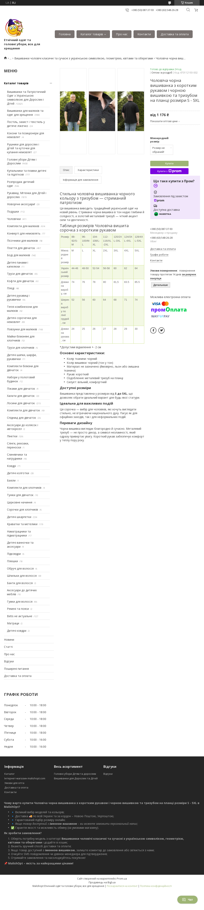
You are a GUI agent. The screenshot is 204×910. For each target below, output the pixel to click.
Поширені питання (16, 669)
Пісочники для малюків (22, 240)
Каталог (9, 774)
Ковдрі (11, 466)
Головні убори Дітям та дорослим (75, 774)
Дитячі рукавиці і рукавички (18, 297)
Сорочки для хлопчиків (22, 509)
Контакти (144, 34)
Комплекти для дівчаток (23, 410)
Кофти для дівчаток (20, 281)
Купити (169, 163)
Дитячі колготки (18, 473)
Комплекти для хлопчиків (24, 487)
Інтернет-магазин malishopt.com (24, 778)
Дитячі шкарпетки (19, 517)
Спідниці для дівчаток (21, 418)
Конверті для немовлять (23, 233)
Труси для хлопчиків (20, 347)
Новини (9, 639)
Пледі (10, 288)
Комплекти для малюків (23, 226)
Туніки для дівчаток (20, 495)
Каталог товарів (91, 34)
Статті (8, 647)
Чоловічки (14, 219)
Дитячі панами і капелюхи (17, 264)
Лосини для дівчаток (21, 403)
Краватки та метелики (22, 524)
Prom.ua (122, 878)
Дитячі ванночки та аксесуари (20, 544)
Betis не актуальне (19, 616)
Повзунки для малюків (22, 329)
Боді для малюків (18, 255)
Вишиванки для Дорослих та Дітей (76, 778)
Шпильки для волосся (22, 576)
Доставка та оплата (175, 34)
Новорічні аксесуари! (21, 204)
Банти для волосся (20, 583)
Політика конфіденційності (156, 886)
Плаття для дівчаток (21, 248)
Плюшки (12, 561)
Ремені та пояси (18, 609)
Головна (65, 34)
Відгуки (9, 661)
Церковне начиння (19, 502)
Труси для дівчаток (20, 274)
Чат (187, 899)
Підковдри (14, 554)
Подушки (13, 211)
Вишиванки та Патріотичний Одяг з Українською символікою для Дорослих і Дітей (26, 97)
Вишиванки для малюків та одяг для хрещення (25, 113)
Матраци (13, 623)
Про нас (122, 34)
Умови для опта (14, 783)
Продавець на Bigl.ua (102, 882)
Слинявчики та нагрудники (17, 456)
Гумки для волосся (19, 601)
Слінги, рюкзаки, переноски (18, 445)
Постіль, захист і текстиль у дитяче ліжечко (26, 124)
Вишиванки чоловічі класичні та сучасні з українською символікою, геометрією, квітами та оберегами (83, 58)
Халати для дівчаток (21, 396)
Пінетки (12, 436)
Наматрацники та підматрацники (19, 533)
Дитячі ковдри (16, 630)
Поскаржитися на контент (122, 886)
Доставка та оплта (16, 787)
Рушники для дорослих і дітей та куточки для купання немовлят (23, 148)
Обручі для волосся (20, 568)
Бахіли (11, 480)
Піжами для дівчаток (21, 388)
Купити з (169, 171)
